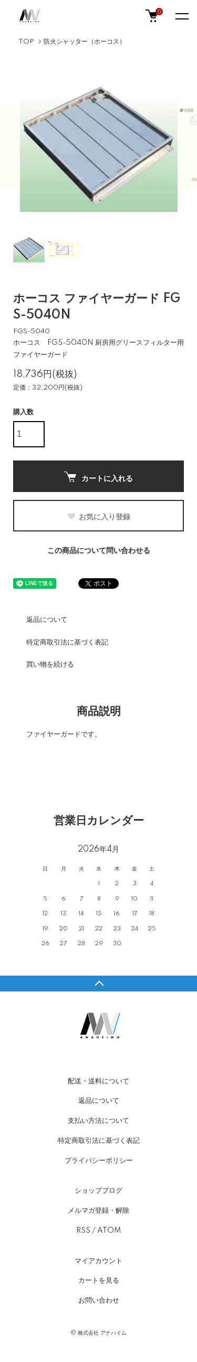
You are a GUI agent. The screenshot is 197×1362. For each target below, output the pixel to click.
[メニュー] (181, 16)
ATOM (109, 1230)
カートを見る (98, 1280)
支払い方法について (98, 1120)
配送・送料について (98, 1081)
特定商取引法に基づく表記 (67, 642)
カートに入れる (98, 477)
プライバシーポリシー (99, 1160)
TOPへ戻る (98, 983)
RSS (83, 1230)
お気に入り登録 (98, 517)
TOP (26, 41)
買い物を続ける (50, 664)
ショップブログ (98, 1190)
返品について (46, 619)
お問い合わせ (98, 1300)
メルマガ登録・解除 (98, 1210)
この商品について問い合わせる (98, 551)
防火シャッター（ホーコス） (85, 41)
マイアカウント (98, 1261)
